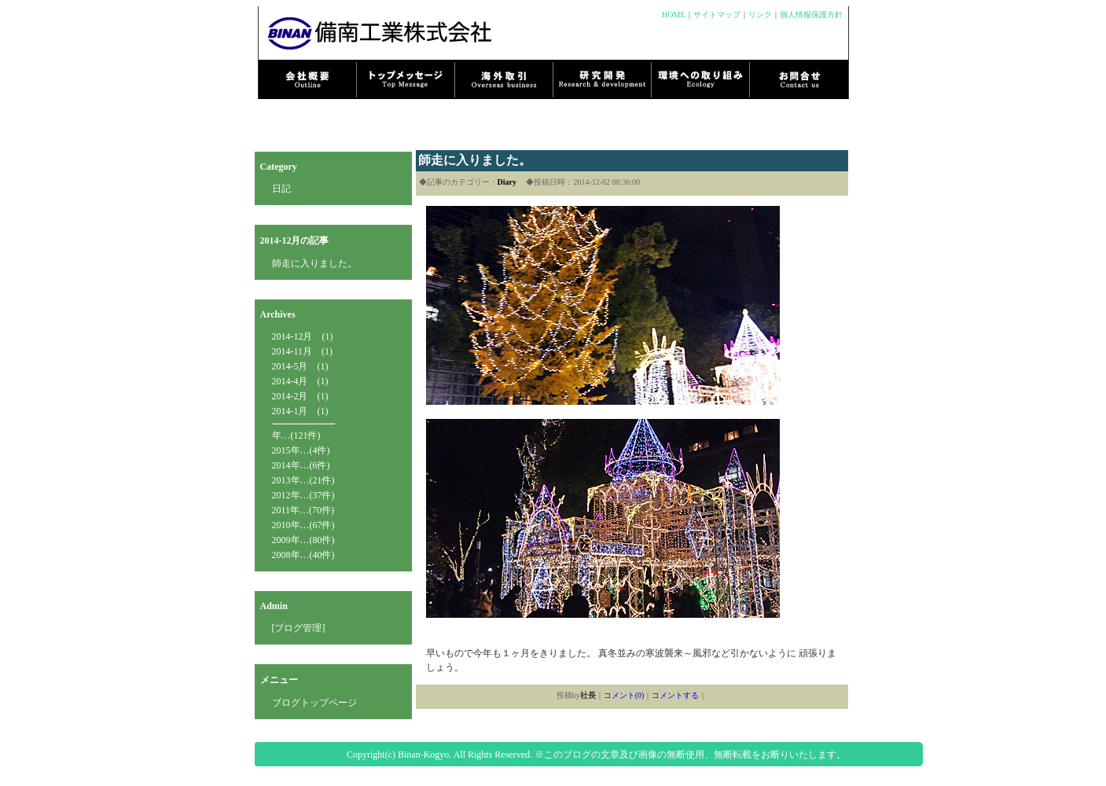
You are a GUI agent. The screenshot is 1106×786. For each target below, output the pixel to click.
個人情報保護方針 (811, 14)
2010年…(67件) (303, 525)
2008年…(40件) (303, 554)
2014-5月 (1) (300, 366)
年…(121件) (296, 435)
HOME (673, 14)
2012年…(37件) (303, 495)
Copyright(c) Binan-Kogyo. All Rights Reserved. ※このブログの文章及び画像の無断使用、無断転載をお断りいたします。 (596, 754)
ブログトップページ (314, 702)
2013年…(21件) (303, 480)
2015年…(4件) (301, 450)
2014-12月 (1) (302, 336)
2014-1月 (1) (300, 411)
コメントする (675, 695)
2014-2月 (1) (300, 396)
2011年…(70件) (303, 510)
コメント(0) (624, 695)
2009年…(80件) (303, 539)
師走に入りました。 (314, 263)
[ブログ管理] (298, 628)
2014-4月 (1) (300, 381)
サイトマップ (716, 14)
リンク (760, 14)
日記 (281, 188)
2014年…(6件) (301, 465)
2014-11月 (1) (302, 351)
